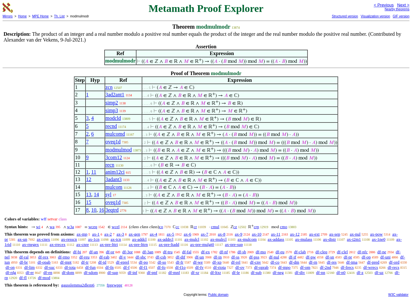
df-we (198, 262)
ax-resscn (69, 239)
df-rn (313, 262)
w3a (70, 226)
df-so (161, 262)
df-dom (68, 272)
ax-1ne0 (379, 239)
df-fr (180, 262)
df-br (23, 262)
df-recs (393, 267)
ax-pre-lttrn (138, 244)
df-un (199, 257)
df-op (366, 257)
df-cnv (255, 262)
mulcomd (115, 134)
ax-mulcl (192, 239)
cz (235, 226)
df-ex (205, 251)
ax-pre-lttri (109, 244)
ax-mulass (303, 239)
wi (38, 226)
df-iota (70, 267)
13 (88, 194)
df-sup (112, 272)
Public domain (218, 294)
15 (88, 202)
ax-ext (314, 234)
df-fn (109, 267)
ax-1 (96, 234)
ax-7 (204, 234)
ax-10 (257, 234)
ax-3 (120, 234)
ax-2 (108, 234)
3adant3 (114, 179)
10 (93, 210)
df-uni (385, 257)
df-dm (294, 262)
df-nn (320, 272)
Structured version (345, 16)
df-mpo (284, 267)
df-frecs (347, 267)
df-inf (132, 272)
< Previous (384, 5)
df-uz (379, 272)
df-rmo (64, 257)
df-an (93, 251)
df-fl (23, 277)
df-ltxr (215, 272)
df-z (360, 272)
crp (256, 226)
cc (177, 226)
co (161, 226)
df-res (332, 262)
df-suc (49, 267)
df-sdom (91, 272)
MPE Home (40, 16)
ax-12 (295, 234)
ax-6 (187, 234)
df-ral (24, 257)
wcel (116, 226)
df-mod (44, 277)
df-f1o (180, 267)
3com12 (114, 157)
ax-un (22, 239)
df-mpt (65, 262)
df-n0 (341, 272)
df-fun (90, 267)
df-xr (195, 272)
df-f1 (143, 267)
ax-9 (238, 234)
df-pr (348, 257)
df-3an (147, 251)
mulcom (114, 187)
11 (93, 172)
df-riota (219, 267)
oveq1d (113, 141)
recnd (111, 126)
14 (96, 194)
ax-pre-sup (234, 244)
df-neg (278, 272)
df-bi (77, 251)
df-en (48, 272)
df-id (102, 262)
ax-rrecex (57, 244)
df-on (10, 267)
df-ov (240, 267)
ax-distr (329, 239)
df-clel (342, 251)
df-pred (373, 262)
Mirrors (8, 16)
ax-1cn (93, 239)
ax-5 (170, 234)
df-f (126, 267)
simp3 (112, 110)
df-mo (261, 251)
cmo (283, 226)
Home (22, 16)
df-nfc (362, 251)
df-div (300, 272)
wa (52, 226)
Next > (403, 5)
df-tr (84, 262)
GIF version (401, 16)
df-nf (223, 251)
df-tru (168, 251)
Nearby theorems (397, 9)
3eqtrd (112, 210)
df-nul (274, 257)
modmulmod (119, 149)
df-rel (235, 262)
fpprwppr (114, 285)
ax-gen (134, 234)
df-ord (394, 262)
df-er (30, 272)
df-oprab (261, 267)
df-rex (43, 257)
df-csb (161, 257)
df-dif (181, 257)
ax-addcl (139, 239)
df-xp (216, 262)
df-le (236, 272)
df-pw (311, 257)
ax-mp (82, 234)
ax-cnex (43, 239)
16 (101, 210)
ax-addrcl (165, 239)
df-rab (104, 257)
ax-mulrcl (218, 239)
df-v (122, 257)
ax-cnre (82, 244)
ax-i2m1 (354, 239)
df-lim (29, 267)
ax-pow (376, 234)
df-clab (300, 251)
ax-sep (334, 234)
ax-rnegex (30, 244)
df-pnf (152, 272)
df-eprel (122, 262)
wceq (92, 226)
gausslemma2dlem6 (77, 285)
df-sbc (141, 257)
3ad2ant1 (115, 94)
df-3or (127, 251)
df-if (292, 257)
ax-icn (116, 239)
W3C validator (398, 294)
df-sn (330, 257)
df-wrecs (370, 267)
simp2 (112, 102)
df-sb (241, 251)
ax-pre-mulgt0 (202, 244)
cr (195, 226)
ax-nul (355, 234)
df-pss (254, 257)
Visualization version (375, 16)
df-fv (199, 267)
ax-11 (275, 234)
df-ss (235, 257)
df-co (275, 262)
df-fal (186, 251)
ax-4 (153, 234)
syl (109, 194)
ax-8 (221, 234)
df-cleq (321, 251)
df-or (110, 251)
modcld (113, 118)
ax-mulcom (246, 239)
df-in (218, 257)
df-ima (351, 262)
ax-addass (276, 239)
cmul (215, 226)
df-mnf (174, 272)
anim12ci (115, 172)
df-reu (84, 257)
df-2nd (325, 267)
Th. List (59, 16)
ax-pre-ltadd (169, 244)
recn (110, 165)
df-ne (381, 251)
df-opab (43, 262)
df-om (305, 267)
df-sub (256, 272)
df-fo (161, 267)
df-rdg (10, 272)
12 (88, 179)
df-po (143, 262)
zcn (109, 87)
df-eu (280, 251)
